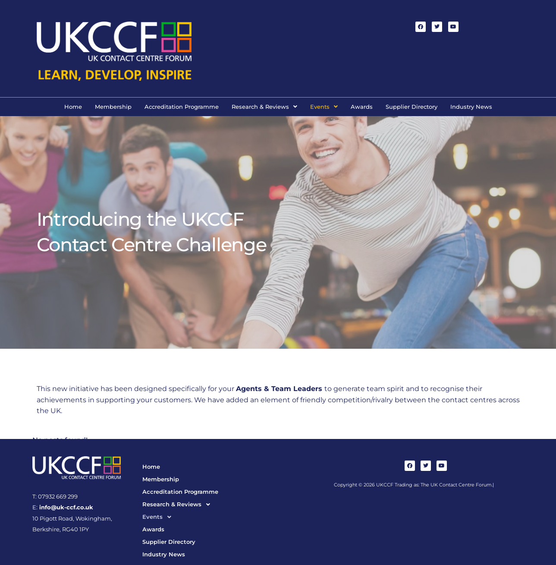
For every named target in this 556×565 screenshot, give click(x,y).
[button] (264, 107)
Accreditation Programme (181, 106)
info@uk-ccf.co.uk (65, 507)
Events (324, 106)
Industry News (471, 106)
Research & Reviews (264, 106)
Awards (362, 106)
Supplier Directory (411, 106)
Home (73, 106)
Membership (113, 106)
